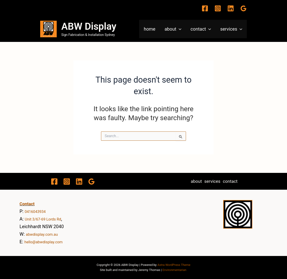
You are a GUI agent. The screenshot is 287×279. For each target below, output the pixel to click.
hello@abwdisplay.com (47, 241)
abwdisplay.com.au (45, 234)
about (173, 29)
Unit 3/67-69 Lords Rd (47, 219)
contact (201, 29)
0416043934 (37, 211)
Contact (27, 203)
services (231, 29)
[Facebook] (205, 8)
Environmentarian (174, 270)
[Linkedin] (230, 8)
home (149, 29)
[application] (178, 29)
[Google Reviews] (243, 8)
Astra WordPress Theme (173, 265)
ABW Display (88, 26)
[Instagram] (217, 8)
